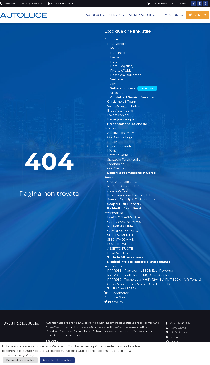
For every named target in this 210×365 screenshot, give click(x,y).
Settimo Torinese (133, 88)
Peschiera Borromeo (126, 75)
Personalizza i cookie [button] (20, 360)
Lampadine (115, 164)
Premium (197, 15)
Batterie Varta (117, 155)
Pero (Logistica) (121, 66)
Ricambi (110, 128)
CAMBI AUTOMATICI (123, 231)
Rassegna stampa (120, 119)
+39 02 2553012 (178, 327)
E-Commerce (116, 293)
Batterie (113, 142)
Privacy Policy (24, 355)
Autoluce (94, 15)
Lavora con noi (118, 115)
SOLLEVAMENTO (120, 235)
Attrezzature (140, 15)
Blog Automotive (120, 110)
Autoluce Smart (116, 297)
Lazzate (116, 57)
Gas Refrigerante (119, 146)
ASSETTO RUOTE (120, 248)
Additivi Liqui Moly (120, 133)
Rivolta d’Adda (121, 70)
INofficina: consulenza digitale (129, 195)
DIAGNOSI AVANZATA (123, 217)
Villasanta (117, 93)
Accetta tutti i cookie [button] (57, 360)
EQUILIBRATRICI (120, 244)
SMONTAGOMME (120, 239)
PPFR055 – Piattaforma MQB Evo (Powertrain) (142, 270)
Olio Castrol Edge (120, 137)
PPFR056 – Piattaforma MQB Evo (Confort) (139, 275)
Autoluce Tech (118, 190)
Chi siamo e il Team (121, 101)
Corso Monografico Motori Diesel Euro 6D (138, 284)
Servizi (115, 15)
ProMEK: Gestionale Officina (128, 186)
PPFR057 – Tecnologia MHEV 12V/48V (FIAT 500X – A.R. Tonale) (154, 279)
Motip (111, 150)
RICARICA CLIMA (120, 226)
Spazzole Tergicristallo (124, 159)
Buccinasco (119, 53)
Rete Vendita (117, 44)
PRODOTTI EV (118, 253)
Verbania (117, 79)
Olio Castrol (115, 168)
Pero (114, 61)
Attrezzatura (113, 213)
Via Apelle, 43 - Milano (181, 323)
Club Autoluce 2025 (122, 181)
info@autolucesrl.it (180, 332)
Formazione (170, 15)
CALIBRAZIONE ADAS (124, 222)
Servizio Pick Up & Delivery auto (131, 199)
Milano (115, 48)
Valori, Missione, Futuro (124, 106)
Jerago (115, 84)
